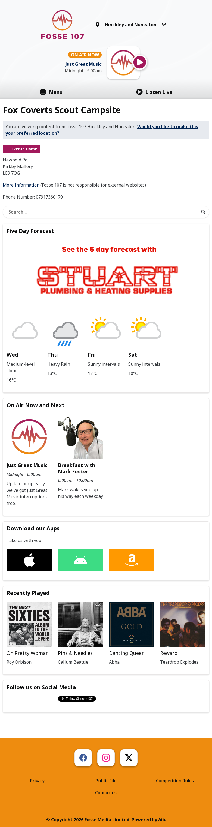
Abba (114, 662)
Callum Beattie (73, 662)
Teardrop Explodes (179, 662)
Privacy (37, 781)
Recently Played (28, 593)
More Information (21, 185)
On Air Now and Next (36, 405)
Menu (51, 92)
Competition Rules (175, 781)
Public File (106, 781)
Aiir (161, 820)
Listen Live (154, 92)
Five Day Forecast (30, 231)
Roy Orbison (19, 662)
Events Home (24, 148)
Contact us (106, 793)
